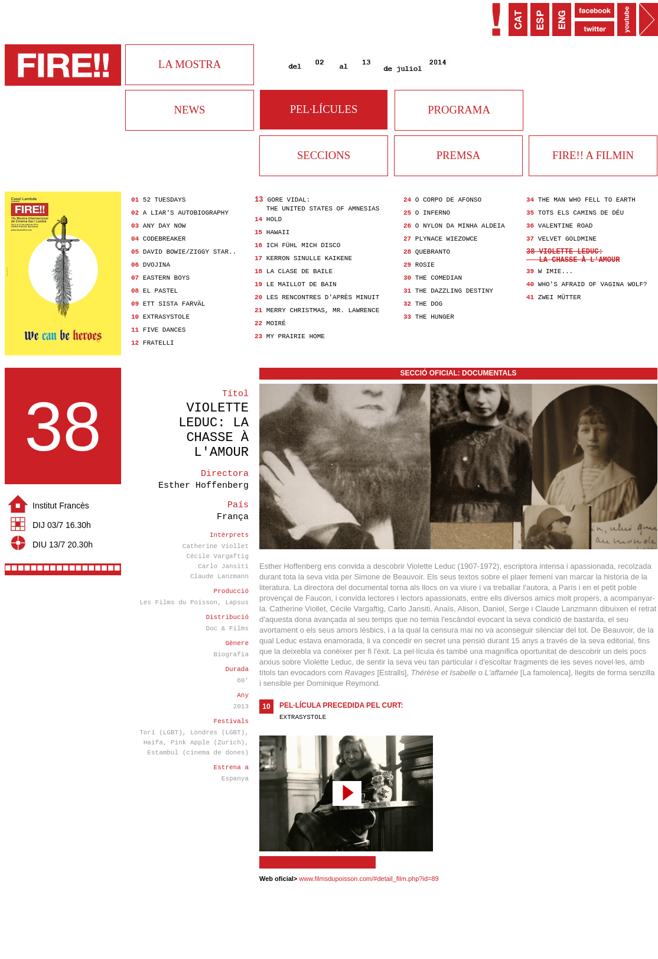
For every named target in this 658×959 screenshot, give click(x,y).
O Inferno (432, 212)
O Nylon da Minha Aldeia (460, 225)
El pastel (160, 290)
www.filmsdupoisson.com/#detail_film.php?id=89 (368, 878)
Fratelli (158, 342)
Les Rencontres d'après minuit (322, 297)
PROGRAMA (459, 109)
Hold (274, 219)
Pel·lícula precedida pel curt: (341, 705)
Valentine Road (565, 225)
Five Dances (164, 329)
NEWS (190, 109)
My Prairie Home (295, 336)
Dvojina (156, 264)
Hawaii (278, 232)
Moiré (276, 323)
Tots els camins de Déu (581, 212)
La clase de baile (299, 271)
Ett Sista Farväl (174, 303)
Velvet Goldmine (567, 238)
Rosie (425, 264)
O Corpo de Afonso (448, 199)
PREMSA (459, 155)
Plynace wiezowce (446, 238)
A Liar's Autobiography (186, 212)
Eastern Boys (166, 277)
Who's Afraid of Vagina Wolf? (592, 284)
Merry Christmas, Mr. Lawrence (322, 310)
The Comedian (438, 277)
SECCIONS (323, 155)
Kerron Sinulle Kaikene (309, 258)
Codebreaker (164, 238)
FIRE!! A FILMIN (593, 155)
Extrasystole (166, 316)
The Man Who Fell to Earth (587, 199)
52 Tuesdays (164, 199)
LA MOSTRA (189, 64)
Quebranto (432, 251)
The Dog (428, 303)
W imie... (555, 271)
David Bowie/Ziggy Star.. (189, 251)
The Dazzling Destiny (454, 290)
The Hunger (434, 316)
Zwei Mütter (559, 297)
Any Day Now (164, 225)
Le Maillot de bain (301, 284)
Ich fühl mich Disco (303, 245)
